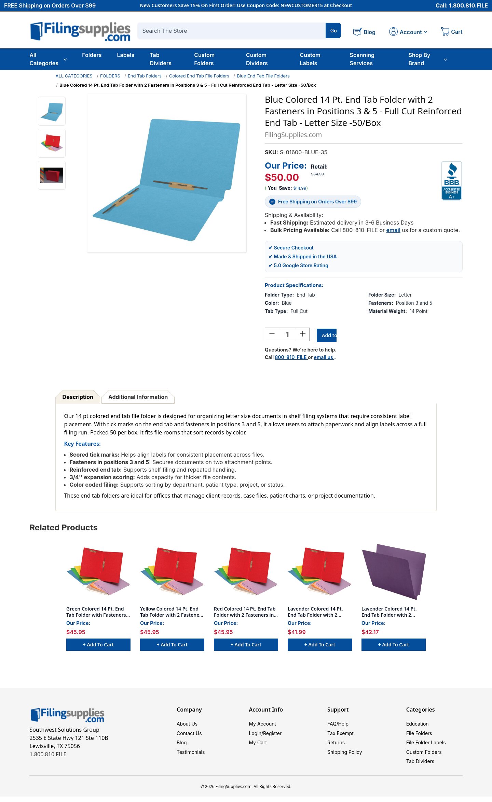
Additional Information (138, 398)
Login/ (256, 735)
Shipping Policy (344, 756)
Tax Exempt (340, 735)
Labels (126, 55)
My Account (262, 725)
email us (324, 358)
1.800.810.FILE (47, 755)
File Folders (419, 735)
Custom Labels (310, 59)
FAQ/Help (337, 725)
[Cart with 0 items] (452, 32)
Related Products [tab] (63, 528)
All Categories (48, 59)
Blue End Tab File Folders (263, 75)
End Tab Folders (145, 75)
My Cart (258, 745)
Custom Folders (204, 59)
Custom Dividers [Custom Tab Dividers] (257, 59)
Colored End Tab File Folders (199, 75)
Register (272, 735)
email (393, 230)
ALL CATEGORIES (73, 75)
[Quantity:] (287, 335)
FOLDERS (110, 75)
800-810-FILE (291, 358)
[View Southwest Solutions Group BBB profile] (452, 181)
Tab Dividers (161, 59)
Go (333, 30)
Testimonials (191, 756)
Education (417, 725)
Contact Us (189, 735)
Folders (91, 55)
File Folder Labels (426, 745)
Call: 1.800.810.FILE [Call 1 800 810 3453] (462, 5)
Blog (182, 745)
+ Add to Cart (98, 645)
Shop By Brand (427, 59)
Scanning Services (362, 59)
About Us (187, 725)
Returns (336, 745)
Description (78, 398)
